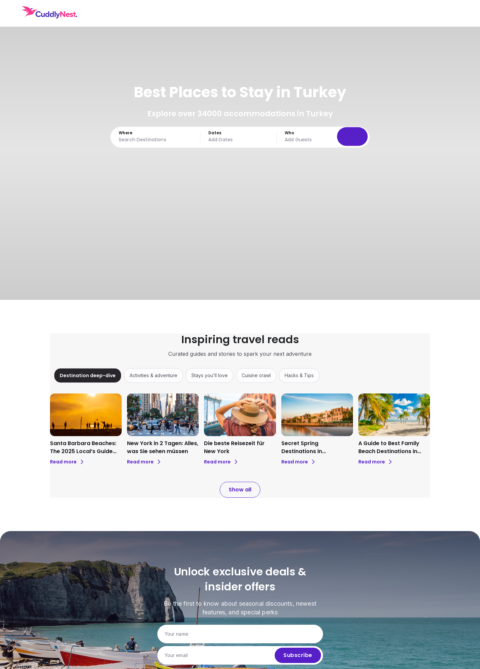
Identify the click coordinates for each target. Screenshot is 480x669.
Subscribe (298, 655)
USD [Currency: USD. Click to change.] (414, 13)
